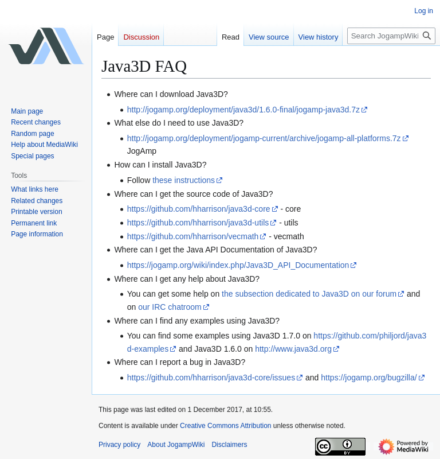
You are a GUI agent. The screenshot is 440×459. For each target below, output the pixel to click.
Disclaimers (229, 445)
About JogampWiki (176, 445)
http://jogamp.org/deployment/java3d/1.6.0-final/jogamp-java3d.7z (243, 109)
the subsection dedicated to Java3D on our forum (309, 293)
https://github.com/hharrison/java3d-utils (198, 222)
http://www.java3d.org (293, 348)
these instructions (183, 180)
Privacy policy (119, 445)
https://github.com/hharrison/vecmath (193, 236)
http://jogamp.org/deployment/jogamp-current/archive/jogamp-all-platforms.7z (264, 138)
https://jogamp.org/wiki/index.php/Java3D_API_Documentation (238, 265)
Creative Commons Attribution (225, 426)
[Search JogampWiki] (391, 36)
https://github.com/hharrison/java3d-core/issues (211, 377)
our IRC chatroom (169, 307)
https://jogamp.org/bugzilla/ (369, 377)
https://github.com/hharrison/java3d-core (198, 208)
